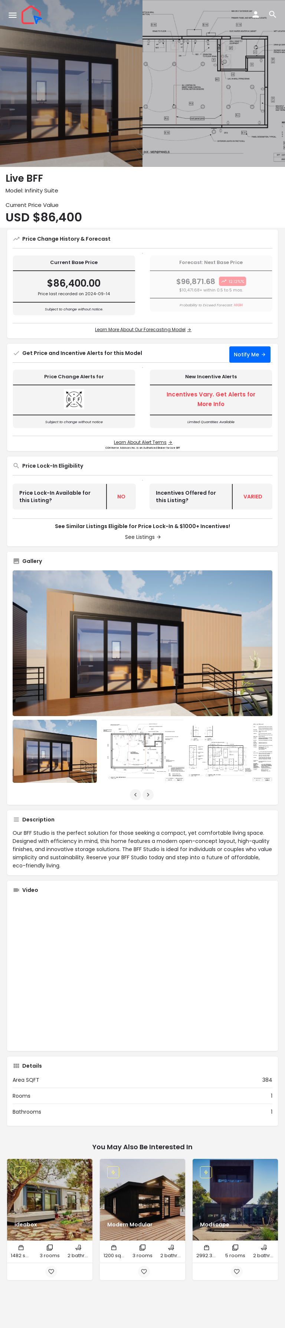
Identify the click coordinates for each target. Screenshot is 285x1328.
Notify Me (246, 354)
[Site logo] (33, 15)
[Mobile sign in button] (256, 14)
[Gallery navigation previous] (136, 794)
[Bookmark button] (51, 1272)
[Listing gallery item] (55, 751)
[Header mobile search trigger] (273, 14)
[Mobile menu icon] (12, 15)
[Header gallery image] (71, 83)
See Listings (140, 537)
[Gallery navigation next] (148, 794)
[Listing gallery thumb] (142, 643)
